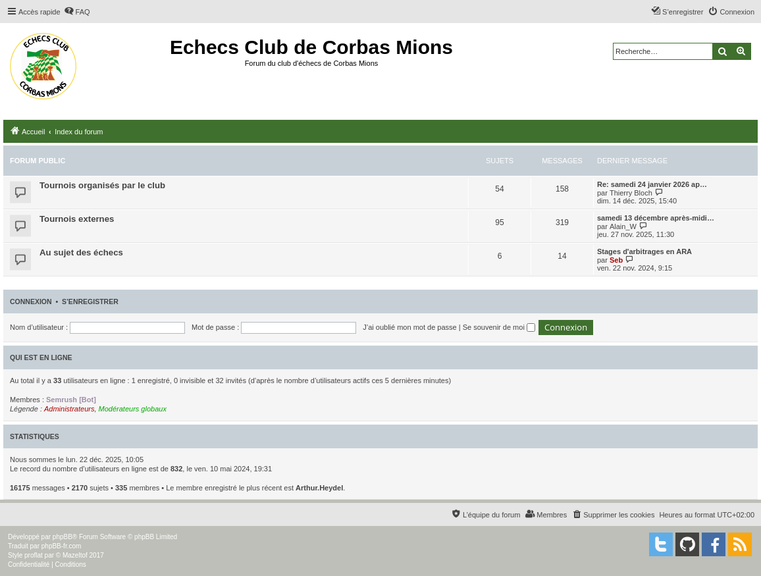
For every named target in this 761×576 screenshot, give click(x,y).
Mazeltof (75, 555)
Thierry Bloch (631, 193)
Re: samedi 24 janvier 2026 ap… (652, 184)
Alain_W (623, 226)
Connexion (31, 301)
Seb (616, 260)
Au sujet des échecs (81, 252)
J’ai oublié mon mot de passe (409, 327)
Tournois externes (76, 219)
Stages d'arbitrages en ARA (644, 251)
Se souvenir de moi (499, 327)
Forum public (37, 161)
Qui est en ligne (41, 357)
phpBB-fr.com (61, 546)
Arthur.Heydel (319, 488)
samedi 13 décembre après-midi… (655, 218)
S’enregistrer (90, 301)
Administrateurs (69, 409)
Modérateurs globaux (133, 409)
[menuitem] (77, 12)
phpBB (62, 536)
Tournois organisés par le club (102, 185)
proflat (33, 555)
